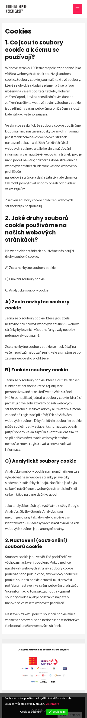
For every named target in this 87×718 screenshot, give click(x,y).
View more (52, 703)
